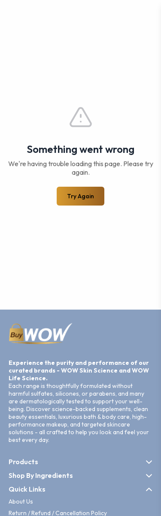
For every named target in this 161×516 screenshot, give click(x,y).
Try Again (80, 196)
